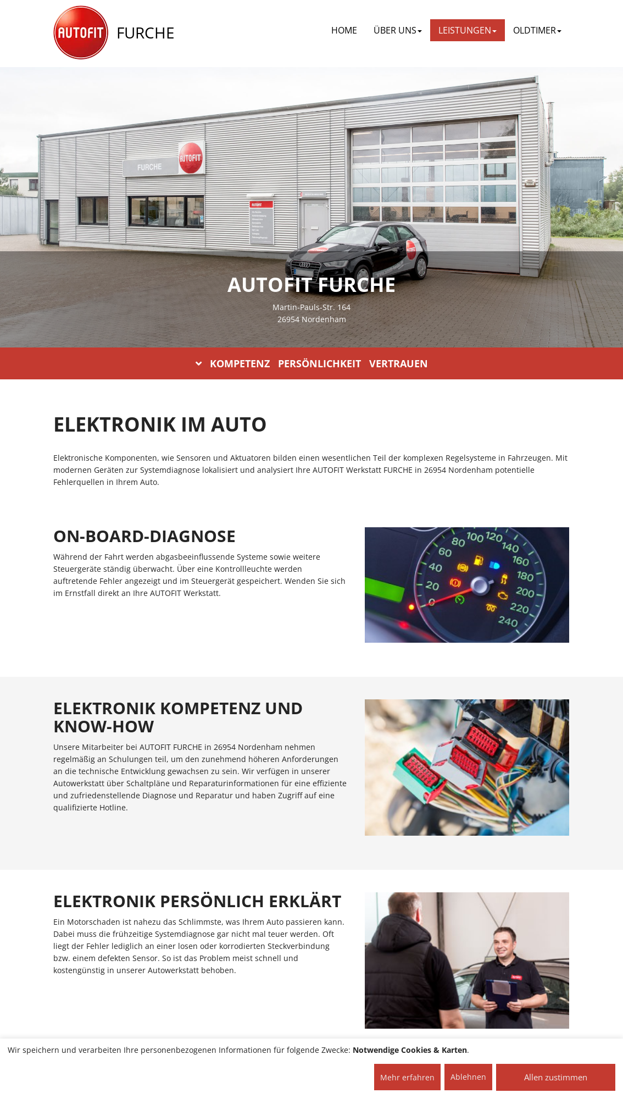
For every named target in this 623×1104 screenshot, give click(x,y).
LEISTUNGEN (467, 30)
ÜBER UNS (398, 30)
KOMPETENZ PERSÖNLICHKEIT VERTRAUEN (312, 363)
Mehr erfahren (407, 1077)
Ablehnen (468, 1077)
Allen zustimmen (555, 1077)
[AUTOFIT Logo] (80, 33)
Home (344, 30)
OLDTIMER (537, 30)
